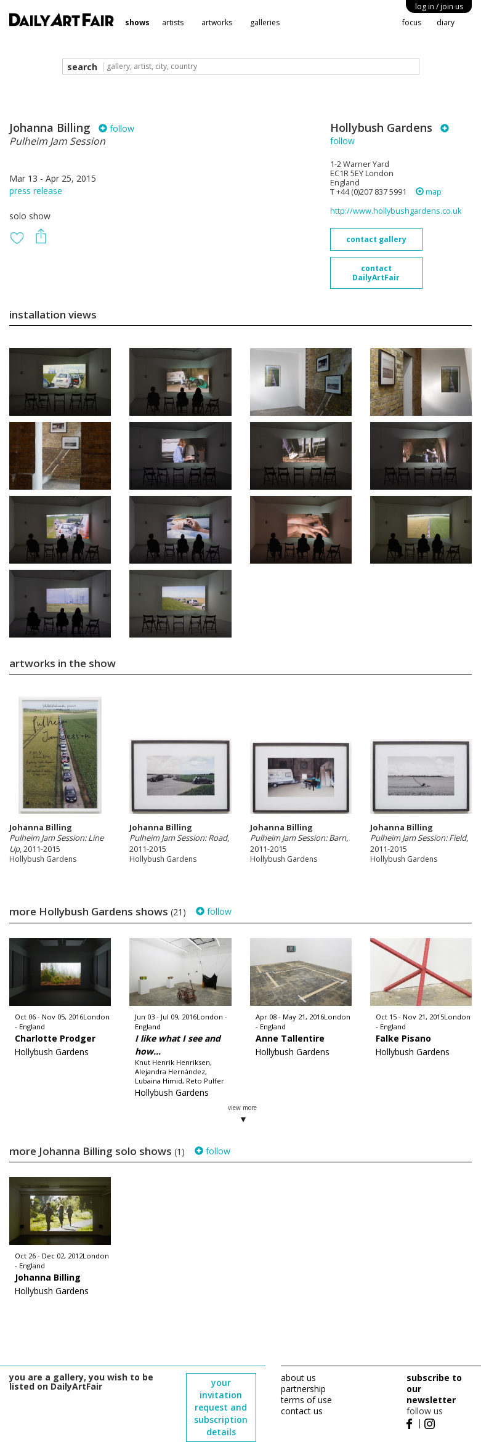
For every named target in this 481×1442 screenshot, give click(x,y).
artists (173, 22)
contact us (302, 1411)
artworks (216, 22)
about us (298, 1377)
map (429, 192)
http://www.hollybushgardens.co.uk (395, 211)
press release (35, 190)
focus (411, 22)
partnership (303, 1389)
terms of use (306, 1400)
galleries (265, 22)
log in (439, 6)
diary (446, 22)
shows (137, 22)
